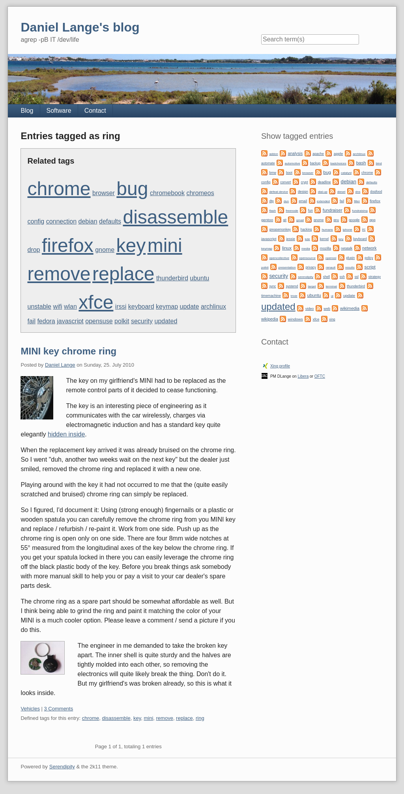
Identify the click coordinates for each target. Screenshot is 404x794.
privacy (310, 267)
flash (272, 210)
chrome (58, 188)
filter (357, 201)
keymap (167, 306)
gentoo (267, 220)
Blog (27, 110)
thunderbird (172, 278)
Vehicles (30, 709)
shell (326, 277)
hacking (306, 229)
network (369, 248)
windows (295, 319)
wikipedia (269, 319)
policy (369, 258)
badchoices (338, 163)
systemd (292, 286)
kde (307, 239)
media (305, 248)
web (327, 309)
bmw (272, 173)
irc (364, 229)
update (189, 306)
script (370, 267)
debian (87, 221)
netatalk (346, 248)
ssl (357, 277)
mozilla (325, 248)
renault (330, 267)
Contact (95, 110)
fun (310, 210)
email (303, 201)
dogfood (376, 192)
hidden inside (66, 434)
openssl (331, 258)
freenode (292, 210)
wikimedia (349, 308)
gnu (336, 220)
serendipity (305, 277)
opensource (307, 258)
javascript (70, 321)
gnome (104, 249)
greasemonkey (280, 229)
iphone (347, 229)
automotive (292, 163)
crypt (304, 182)
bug (132, 188)
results (350, 267)
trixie (294, 296)
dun (286, 201)
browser (103, 193)
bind (379, 163)
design (303, 192)
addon (273, 154)
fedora (46, 321)
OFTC (319, 376)
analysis (295, 153)
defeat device (278, 192)
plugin (350, 258)
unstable (39, 306)
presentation (287, 267)
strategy (374, 277)
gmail (300, 220)
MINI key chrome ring (68, 351)
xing (332, 319)
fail (31, 321)
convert (285, 182)
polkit (121, 321)
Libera (303, 376)
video (309, 309)
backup (315, 163)
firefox (68, 245)
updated (165, 321)
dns (357, 192)
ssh (342, 277)
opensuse (98, 321)
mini (165, 245)
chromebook (167, 193)
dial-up (322, 192)
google (354, 220)
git (284, 220)
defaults (110, 221)
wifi (57, 306)
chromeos (200, 193)
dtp (271, 201)
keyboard (141, 306)
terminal (331, 286)
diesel (341, 192)
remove (58, 273)
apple (338, 153)
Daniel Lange (60, 365)
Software (59, 110)
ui (332, 296)
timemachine (271, 296)
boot (289, 173)
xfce (96, 302)
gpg (372, 220)
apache (318, 154)
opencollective (279, 258)
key (131, 245)
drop (33, 249)
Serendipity (62, 767)
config (35, 221)
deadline (324, 182)
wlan (70, 306)
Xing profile (280, 366)
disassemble (175, 217)
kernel (324, 239)
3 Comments (58, 709)
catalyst (346, 173)
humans (327, 229)
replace (123, 273)
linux (287, 248)
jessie (290, 239)
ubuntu (199, 278)
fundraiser (332, 210)
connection (61, 221)
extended (323, 201)
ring (200, 718)
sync (272, 286)
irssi (120, 306)
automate (268, 163)
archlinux (213, 306)
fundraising (360, 210)
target (312, 286)
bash (361, 162)
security (142, 321)
